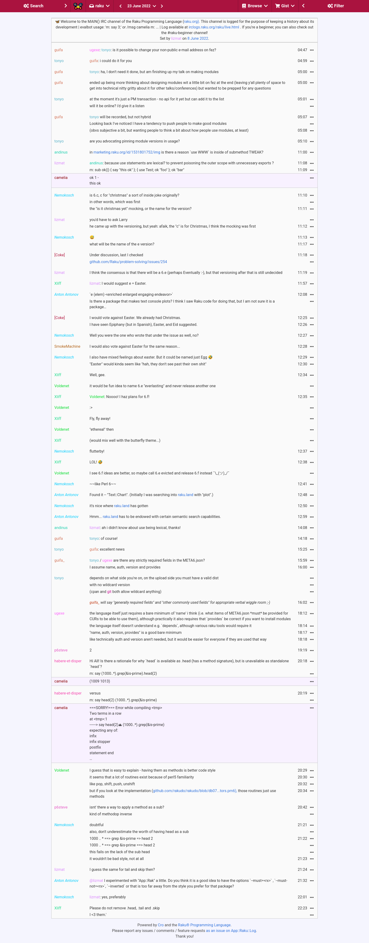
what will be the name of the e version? (122, 244)
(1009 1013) (100, 681)
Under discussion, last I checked (116, 255)
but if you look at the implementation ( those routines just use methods (183, 794)
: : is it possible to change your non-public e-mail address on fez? (153, 50)
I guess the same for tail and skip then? (122, 869)
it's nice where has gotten (119, 506)
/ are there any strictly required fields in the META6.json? (147, 560)
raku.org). (192, 21)
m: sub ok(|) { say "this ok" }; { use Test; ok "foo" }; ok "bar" (137, 170)
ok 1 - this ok (95, 180)
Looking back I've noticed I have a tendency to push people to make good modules (158, 123)
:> (91, 407)
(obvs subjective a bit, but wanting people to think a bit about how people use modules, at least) (169, 130)
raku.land (185, 495)
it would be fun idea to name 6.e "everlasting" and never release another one (153, 386)
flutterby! (97, 451)
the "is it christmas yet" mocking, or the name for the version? (141, 208)
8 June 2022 (198, 38)
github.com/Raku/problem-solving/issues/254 (128, 262)
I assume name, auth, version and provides (125, 567)
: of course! (104, 538)
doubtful (97, 825)
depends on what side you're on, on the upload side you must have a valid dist (154, 578)
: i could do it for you (111, 61)
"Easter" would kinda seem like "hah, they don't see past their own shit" (148, 364)
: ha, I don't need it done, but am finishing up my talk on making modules (154, 72)
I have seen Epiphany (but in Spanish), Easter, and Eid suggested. (143, 324)
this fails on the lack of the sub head (120, 852)
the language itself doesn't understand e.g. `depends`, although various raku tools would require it (171, 625)
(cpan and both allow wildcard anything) (125, 591)
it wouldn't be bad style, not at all (117, 858)
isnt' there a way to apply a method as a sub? (127, 807)
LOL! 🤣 (96, 462)
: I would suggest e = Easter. (118, 283)
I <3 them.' (98, 914)
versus (95, 693)
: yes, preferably (108, 897)
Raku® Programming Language (204, 925)
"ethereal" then (102, 429)
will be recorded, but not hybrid (120, 117)
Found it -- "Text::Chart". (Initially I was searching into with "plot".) (151, 495)
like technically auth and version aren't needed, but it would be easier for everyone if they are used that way (178, 639)
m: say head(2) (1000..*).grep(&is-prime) (123, 700)
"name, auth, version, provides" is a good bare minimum (136, 632)
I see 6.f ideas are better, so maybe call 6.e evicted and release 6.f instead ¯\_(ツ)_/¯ (159, 473)
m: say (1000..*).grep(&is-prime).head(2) (123, 673)
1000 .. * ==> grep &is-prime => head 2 (121, 838)
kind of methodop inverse (111, 814)
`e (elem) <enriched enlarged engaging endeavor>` (131, 294)
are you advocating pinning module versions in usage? (135, 141)
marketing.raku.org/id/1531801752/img (126, 152)
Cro (161, 925)
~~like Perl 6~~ (103, 484)
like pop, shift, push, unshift (112, 784)
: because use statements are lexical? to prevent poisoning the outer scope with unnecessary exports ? (182, 163)
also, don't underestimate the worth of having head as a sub (139, 831)
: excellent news (107, 549)
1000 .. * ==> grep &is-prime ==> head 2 (122, 845)
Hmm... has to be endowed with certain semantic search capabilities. (155, 516)
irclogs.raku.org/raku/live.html (214, 27)
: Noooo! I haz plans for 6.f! (119, 397)
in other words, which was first (115, 202)
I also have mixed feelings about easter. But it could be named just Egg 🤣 (151, 357)
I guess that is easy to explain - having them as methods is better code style (153, 770)
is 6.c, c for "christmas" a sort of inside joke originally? (134, 195)
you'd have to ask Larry (109, 219)
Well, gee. (98, 375)
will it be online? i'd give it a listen (117, 106)
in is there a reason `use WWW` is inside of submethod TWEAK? (177, 152)
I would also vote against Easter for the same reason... (135, 346)
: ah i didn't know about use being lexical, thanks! (135, 527)
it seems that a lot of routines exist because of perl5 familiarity (142, 777)
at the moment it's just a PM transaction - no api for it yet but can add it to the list (157, 99)
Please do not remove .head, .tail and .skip (125, 908)
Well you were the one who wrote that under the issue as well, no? (144, 335)
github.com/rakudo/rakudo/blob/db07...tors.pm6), (195, 791)
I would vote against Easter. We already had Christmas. (135, 318)
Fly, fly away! (100, 418)
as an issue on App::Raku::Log (231, 930)
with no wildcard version (110, 585)
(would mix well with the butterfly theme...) (125, 440)
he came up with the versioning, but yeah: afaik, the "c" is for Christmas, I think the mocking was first (173, 226)
